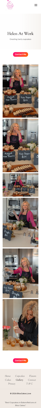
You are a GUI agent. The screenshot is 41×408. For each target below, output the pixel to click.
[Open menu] (35, 5)
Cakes (8, 380)
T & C (29, 384)
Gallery (19, 380)
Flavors (32, 376)
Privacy (11, 384)
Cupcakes (20, 376)
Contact (32, 380)
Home (8, 376)
